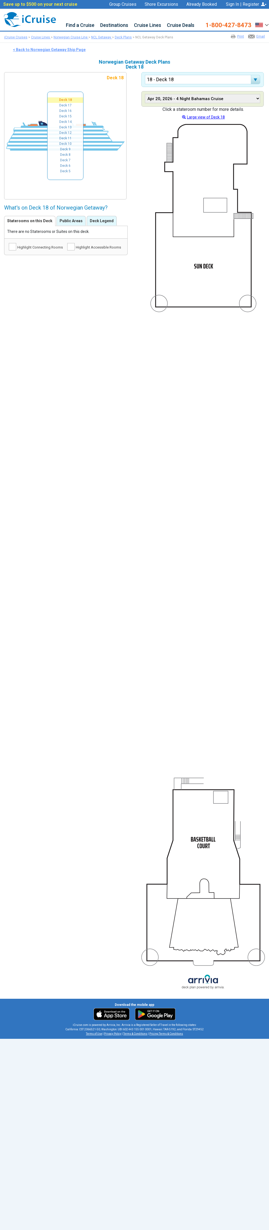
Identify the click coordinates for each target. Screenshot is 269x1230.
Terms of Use (94, 1033)
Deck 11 (65, 138)
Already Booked (201, 4)
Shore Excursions (161, 4)
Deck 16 (65, 111)
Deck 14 (65, 122)
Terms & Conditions (135, 1033)
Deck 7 (65, 160)
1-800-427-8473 (228, 25)
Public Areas (71, 221)
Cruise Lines (147, 25)
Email (260, 36)
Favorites (205, 11)
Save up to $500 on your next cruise (40, 4)
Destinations (114, 25)
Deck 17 (65, 105)
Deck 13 (65, 127)
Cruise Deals (180, 25)
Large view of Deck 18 (206, 117)
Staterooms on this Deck (29, 221)
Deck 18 (65, 100)
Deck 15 (65, 116)
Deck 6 (65, 166)
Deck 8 (65, 155)
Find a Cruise (80, 25)
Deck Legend (102, 221)
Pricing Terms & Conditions (166, 1033)
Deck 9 (65, 149)
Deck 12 (65, 133)
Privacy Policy (112, 1033)
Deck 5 (65, 171)
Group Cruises (122, 4)
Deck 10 (65, 144)
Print (240, 36)
